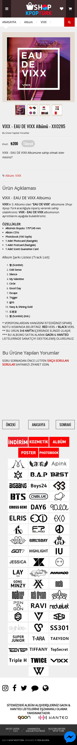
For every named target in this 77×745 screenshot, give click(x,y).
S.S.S (15, 730)
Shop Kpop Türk (16, 740)
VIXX (43, 22)
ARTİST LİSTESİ (12, 728)
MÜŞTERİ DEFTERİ (56, 728)
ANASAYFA (9, 22)
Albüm (28, 22)
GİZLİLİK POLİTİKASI (35, 730)
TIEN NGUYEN (43, 740)
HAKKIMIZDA (34, 728)
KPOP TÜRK (58, 730)
